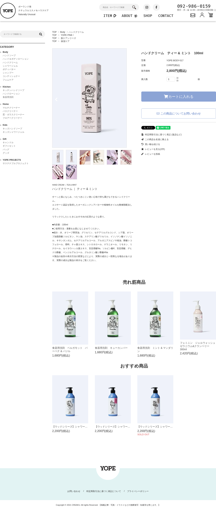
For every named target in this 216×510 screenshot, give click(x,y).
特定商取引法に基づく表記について (103, 491)
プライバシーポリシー (138, 491)
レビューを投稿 (150, 154)
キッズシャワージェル (13, 132)
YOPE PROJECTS (12, 160)
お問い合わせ (73, 491)
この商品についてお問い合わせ (179, 113)
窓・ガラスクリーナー (13, 114)
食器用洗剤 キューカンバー (111, 347)
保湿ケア (65, 41)
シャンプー (8, 73)
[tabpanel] (93, 98)
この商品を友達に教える (155, 139)
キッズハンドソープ (12, 128)
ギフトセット (9, 146)
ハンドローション (11, 93)
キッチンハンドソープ (13, 90)
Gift (4, 139)
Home (6, 104)
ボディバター (9, 69)
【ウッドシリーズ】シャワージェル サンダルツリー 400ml (87, 426)
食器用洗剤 (8, 97)
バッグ (6, 149)
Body (62, 32)
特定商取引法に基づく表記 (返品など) (161, 134)
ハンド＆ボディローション (16, 59)
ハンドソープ (9, 55)
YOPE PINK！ (68, 35)
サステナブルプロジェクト (16, 163)
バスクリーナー (10, 111)
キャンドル (8, 142)
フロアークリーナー (12, 118)
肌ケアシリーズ (68, 38)
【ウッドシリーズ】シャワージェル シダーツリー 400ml (171, 426)
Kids (5, 125)
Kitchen (7, 87)
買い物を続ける (150, 144)
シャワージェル (10, 66)
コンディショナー (11, 76)
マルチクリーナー (11, 107)
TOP (54, 32)
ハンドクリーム (76, 32)
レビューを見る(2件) (153, 149)
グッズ (6, 153)
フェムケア (8, 80)
